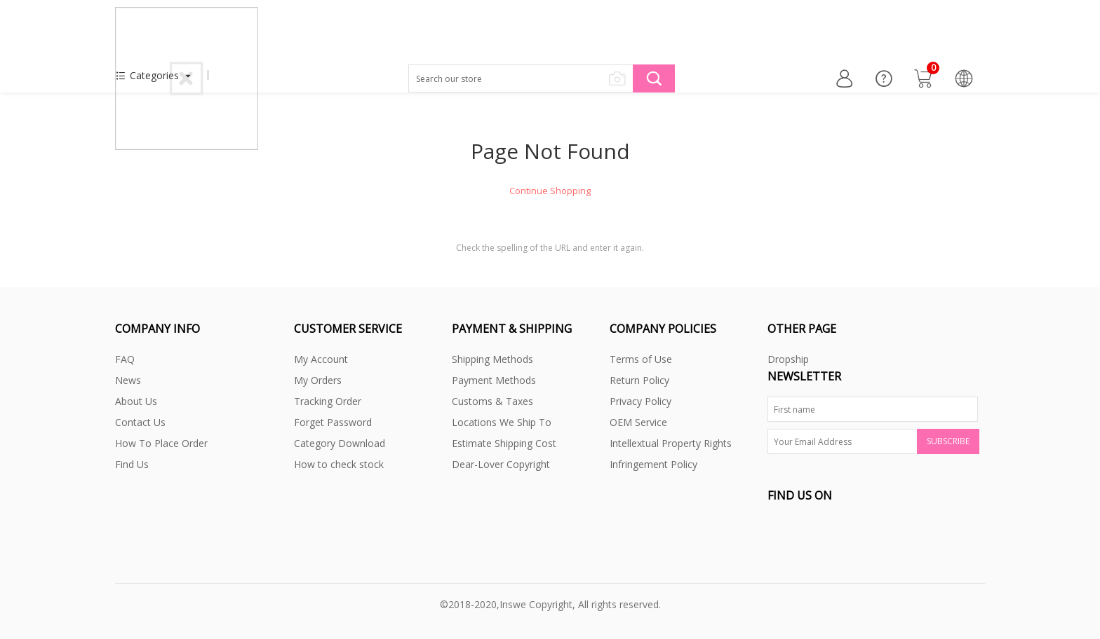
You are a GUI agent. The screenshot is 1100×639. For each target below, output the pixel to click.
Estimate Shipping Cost (504, 443)
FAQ (125, 359)
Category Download (339, 443)
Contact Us (140, 422)
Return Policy (639, 380)
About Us (136, 401)
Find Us (132, 464)
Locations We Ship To (501, 422)
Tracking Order (327, 401)
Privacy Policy (640, 401)
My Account (321, 359)
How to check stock (339, 464)
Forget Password (333, 422)
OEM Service (638, 422)
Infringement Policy (653, 464)
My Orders (318, 380)
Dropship (788, 359)
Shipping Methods (492, 359)
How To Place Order (161, 443)
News (128, 380)
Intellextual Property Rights (671, 443)
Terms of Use (641, 359)
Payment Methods (494, 380)
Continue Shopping (550, 190)
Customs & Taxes (492, 401)
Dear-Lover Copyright (501, 464)
